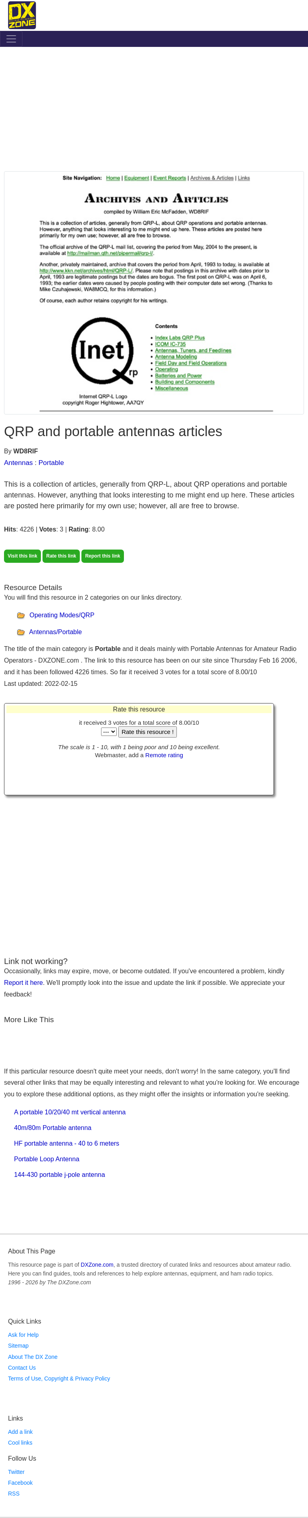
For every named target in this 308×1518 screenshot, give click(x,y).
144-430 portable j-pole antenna (59, 1174)
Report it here (23, 982)
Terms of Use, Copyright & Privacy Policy (59, 1378)
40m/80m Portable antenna (52, 1127)
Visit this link (22, 556)
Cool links (20, 1442)
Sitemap (18, 1345)
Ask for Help (23, 1335)
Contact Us (22, 1367)
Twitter (16, 1472)
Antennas (18, 463)
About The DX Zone (32, 1357)
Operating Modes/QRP (61, 615)
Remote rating (164, 755)
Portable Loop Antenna (46, 1159)
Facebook (20, 1483)
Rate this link (61, 556)
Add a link (20, 1432)
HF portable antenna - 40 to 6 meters (66, 1143)
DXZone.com (97, 1264)
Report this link (102, 556)
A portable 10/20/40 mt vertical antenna (70, 1112)
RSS (14, 1493)
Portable (51, 463)
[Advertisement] (154, 111)
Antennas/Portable (55, 632)
